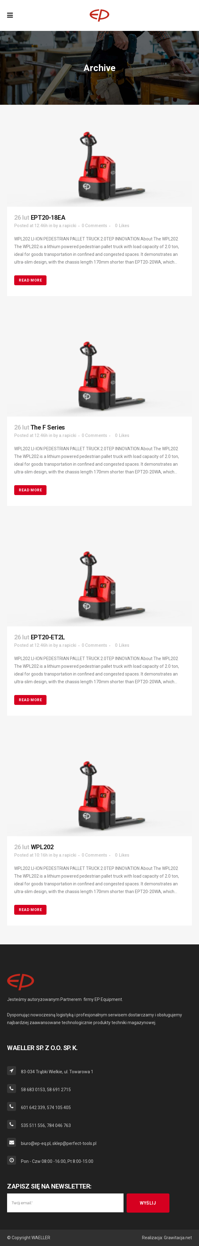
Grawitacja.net (178, 1237)
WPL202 (42, 847)
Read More (30, 280)
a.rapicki (67, 225)
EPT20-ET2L (48, 637)
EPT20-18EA (48, 217)
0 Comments (94, 225)
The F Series (47, 427)
